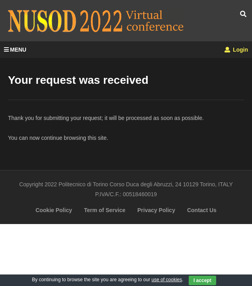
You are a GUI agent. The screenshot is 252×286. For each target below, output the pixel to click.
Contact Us (202, 210)
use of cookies (167, 279)
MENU (15, 49)
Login (236, 49)
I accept (202, 280)
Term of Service (104, 210)
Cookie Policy (53, 210)
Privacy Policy (156, 210)
